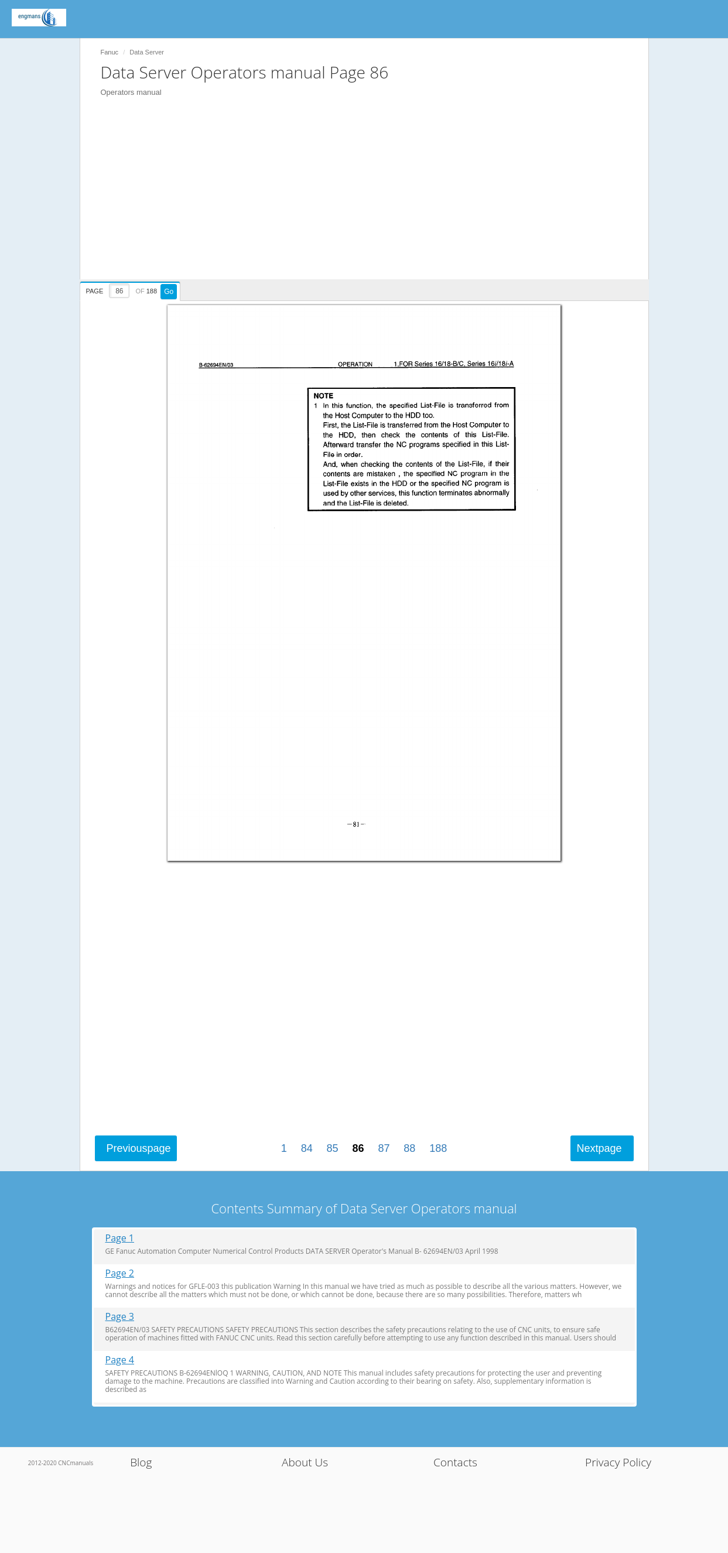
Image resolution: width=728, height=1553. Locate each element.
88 (409, 1148)
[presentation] (132, 289)
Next (598, 1148)
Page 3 (120, 1317)
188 (438, 1148)
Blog (141, 1462)
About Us (305, 1462)
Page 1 (120, 1238)
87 (383, 1148)
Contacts (455, 1462)
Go (168, 292)
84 (307, 1148)
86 (358, 1148)
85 (333, 1148)
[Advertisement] (370, 197)
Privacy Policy (618, 1462)
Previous (139, 1148)
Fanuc (110, 52)
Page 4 (120, 1360)
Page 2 (120, 1273)
